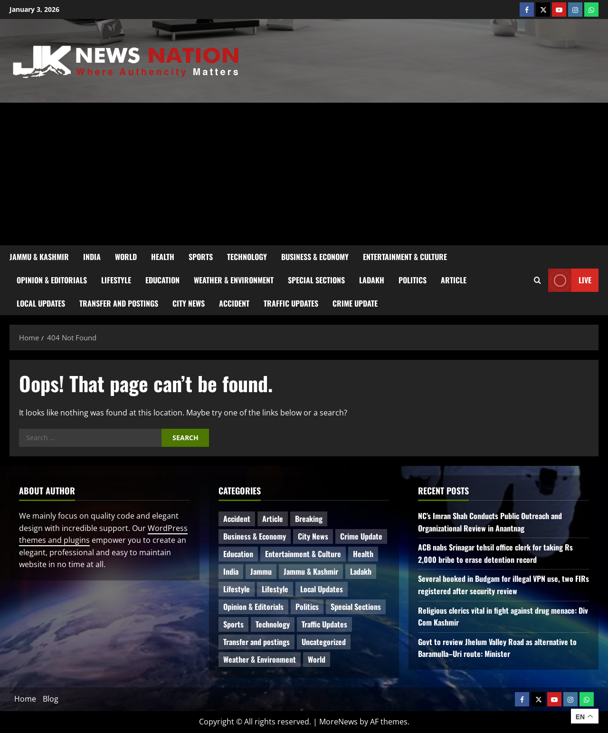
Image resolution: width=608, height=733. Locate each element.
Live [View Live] (569, 280)
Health (162, 256)
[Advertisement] (304, 174)
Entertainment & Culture (405, 256)
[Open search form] (537, 280)
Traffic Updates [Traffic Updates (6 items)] (324, 624)
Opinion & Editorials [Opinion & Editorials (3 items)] (253, 606)
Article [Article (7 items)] (272, 518)
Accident (234, 303)
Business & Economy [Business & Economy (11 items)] (254, 536)
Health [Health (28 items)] (363, 553)
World (126, 256)
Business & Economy (315, 256)
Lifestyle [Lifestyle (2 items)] (275, 589)
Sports (201, 256)
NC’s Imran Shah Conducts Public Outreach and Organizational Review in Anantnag (490, 522)
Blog (50, 699)
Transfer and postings (118, 303)
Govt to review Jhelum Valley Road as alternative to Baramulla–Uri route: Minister (497, 648)
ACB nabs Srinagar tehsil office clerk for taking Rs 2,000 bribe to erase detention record (495, 553)
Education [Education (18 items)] (238, 553)
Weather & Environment (234, 280)
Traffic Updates (291, 303)
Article (453, 280)
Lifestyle (116, 280)
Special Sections (316, 280)
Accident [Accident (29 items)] (236, 518)
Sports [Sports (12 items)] (233, 624)
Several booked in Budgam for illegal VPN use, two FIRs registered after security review (503, 585)
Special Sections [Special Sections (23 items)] (356, 606)
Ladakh (371, 280)
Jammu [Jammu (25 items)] (261, 571)
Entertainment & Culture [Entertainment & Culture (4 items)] (303, 553)
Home (25, 699)
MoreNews (338, 721)
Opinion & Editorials (52, 280)
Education (162, 280)
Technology (247, 256)
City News (188, 303)
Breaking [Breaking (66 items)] (309, 518)
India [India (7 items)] (230, 571)
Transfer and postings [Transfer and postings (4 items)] (256, 641)
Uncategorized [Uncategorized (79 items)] (324, 641)
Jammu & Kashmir (39, 256)
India (92, 256)
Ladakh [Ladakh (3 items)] (360, 571)
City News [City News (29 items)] (313, 536)
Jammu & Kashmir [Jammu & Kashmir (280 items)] (311, 571)
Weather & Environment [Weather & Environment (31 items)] (259, 659)
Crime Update (355, 303)
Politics (413, 280)
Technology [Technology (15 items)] (273, 624)
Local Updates (41, 303)
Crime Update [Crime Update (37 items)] (361, 536)
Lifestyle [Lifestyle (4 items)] (236, 589)
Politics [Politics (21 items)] (307, 606)
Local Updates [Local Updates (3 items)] (321, 589)
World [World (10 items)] (316, 659)
